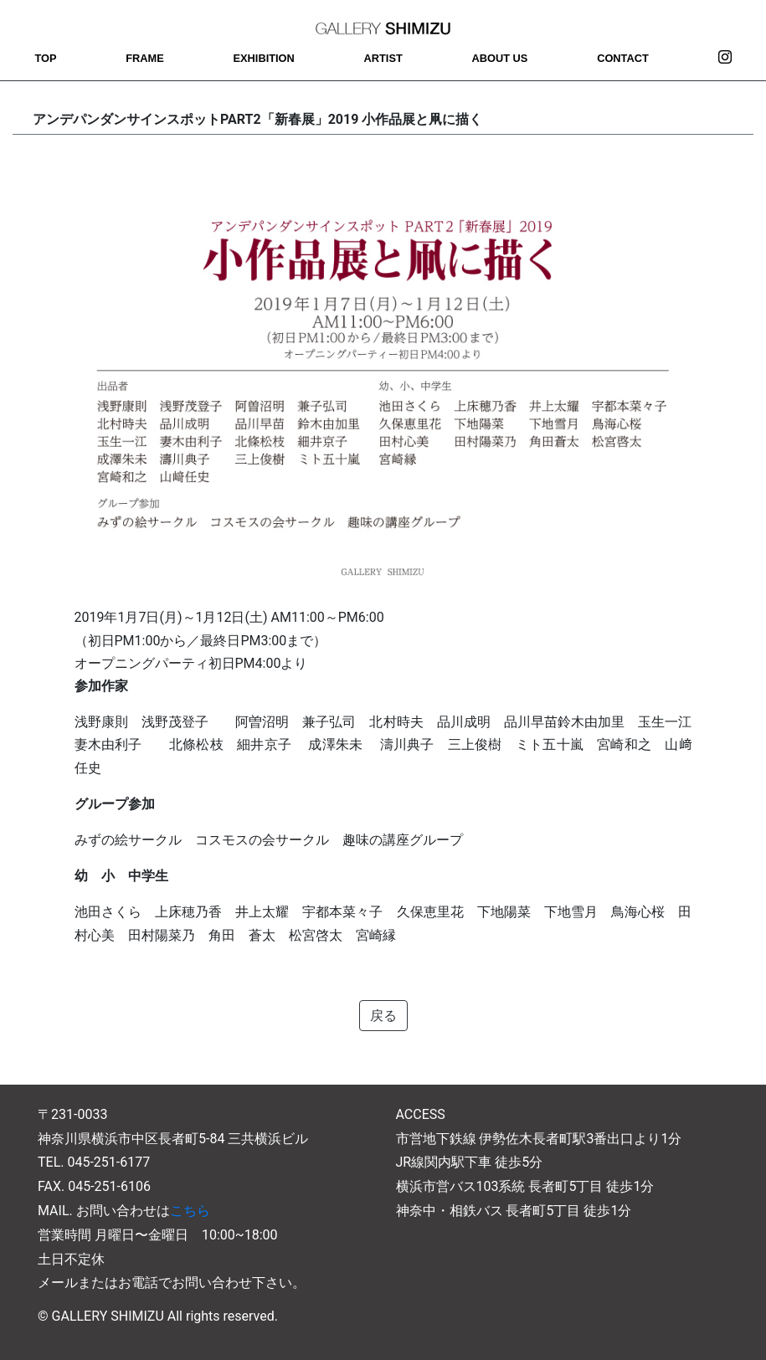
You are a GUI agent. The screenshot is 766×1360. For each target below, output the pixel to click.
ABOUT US (500, 58)
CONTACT (623, 58)
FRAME (145, 58)
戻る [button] (383, 1016)
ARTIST (383, 58)
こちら (190, 1211)
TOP (45, 58)
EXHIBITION (264, 58)
